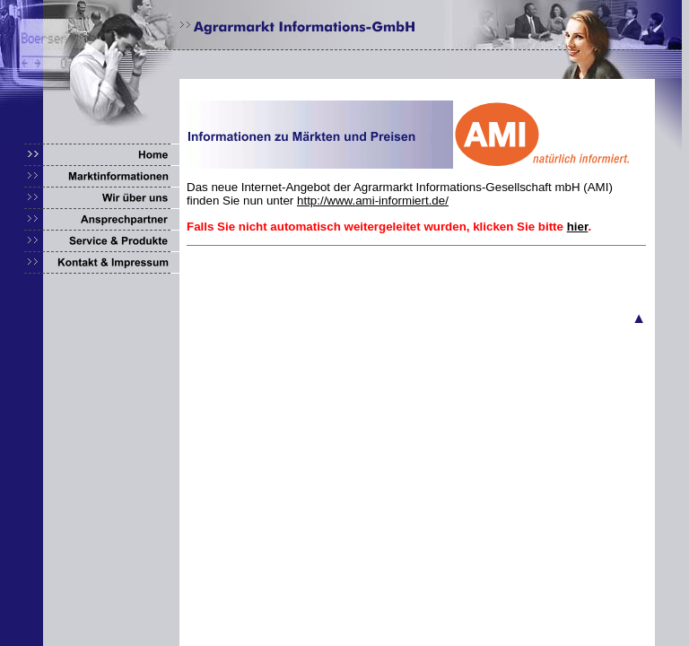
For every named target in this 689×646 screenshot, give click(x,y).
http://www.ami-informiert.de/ (373, 200)
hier (578, 226)
